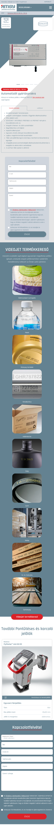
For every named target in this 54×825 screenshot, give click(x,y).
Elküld (27, 235)
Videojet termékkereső (27, 617)
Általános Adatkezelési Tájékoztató (24, 211)
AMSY (2, 14)
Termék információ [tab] (14, 109)
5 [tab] (35, 84)
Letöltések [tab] (40, 109)
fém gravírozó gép (38, 98)
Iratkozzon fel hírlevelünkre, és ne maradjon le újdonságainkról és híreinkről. (25, 229)
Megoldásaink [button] (26, 8)
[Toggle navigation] (50, 8)
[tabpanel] (27, 132)
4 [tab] (31, 84)
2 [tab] (22, 84)
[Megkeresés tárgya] (27, 738)
